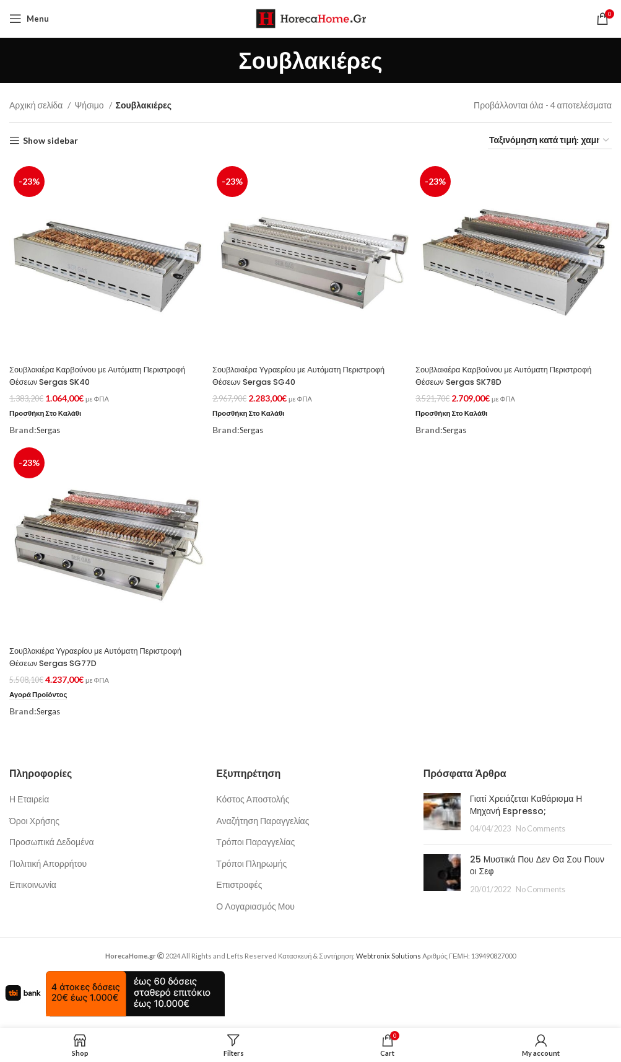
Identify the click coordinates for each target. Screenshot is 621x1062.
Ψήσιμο (89, 105)
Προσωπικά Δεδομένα (51, 840)
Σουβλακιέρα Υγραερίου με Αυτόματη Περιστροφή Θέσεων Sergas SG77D (104, 655)
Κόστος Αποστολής (252, 797)
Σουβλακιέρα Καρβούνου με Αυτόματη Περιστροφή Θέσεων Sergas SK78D (492, 372)
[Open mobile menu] (29, 18)
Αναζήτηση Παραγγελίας (262, 819)
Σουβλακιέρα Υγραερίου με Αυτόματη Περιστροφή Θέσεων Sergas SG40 (309, 372)
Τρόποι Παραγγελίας (255, 840)
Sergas (50, 426)
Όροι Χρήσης (34, 819)
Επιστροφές (239, 883)
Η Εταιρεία (29, 797)
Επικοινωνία (32, 883)
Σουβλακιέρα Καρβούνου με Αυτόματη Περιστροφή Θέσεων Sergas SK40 (82, 372)
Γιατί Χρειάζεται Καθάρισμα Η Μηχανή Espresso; (526, 803)
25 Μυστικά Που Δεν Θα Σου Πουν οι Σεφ (537, 864)
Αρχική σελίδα (36, 105)
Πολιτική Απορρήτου (48, 862)
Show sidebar (50, 141)
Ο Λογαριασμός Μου (255, 905)
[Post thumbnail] (442, 812)
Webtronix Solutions (388, 954)
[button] (49, 410)
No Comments (540, 827)
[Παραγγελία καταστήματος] (550, 141)
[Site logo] (310, 17)
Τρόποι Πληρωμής (251, 862)
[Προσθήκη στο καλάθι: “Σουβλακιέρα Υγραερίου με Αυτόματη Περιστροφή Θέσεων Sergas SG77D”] (41, 693)
